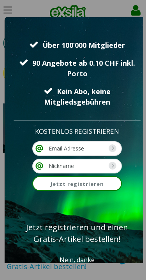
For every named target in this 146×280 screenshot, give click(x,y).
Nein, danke (77, 260)
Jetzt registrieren (77, 183)
